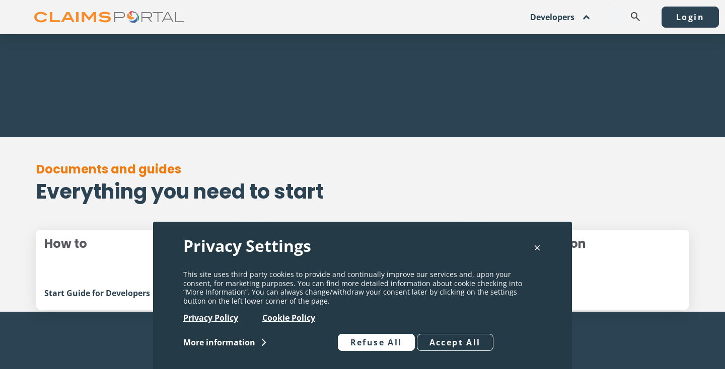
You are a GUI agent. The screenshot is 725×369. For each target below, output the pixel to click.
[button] (635, 17)
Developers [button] (552, 17)
